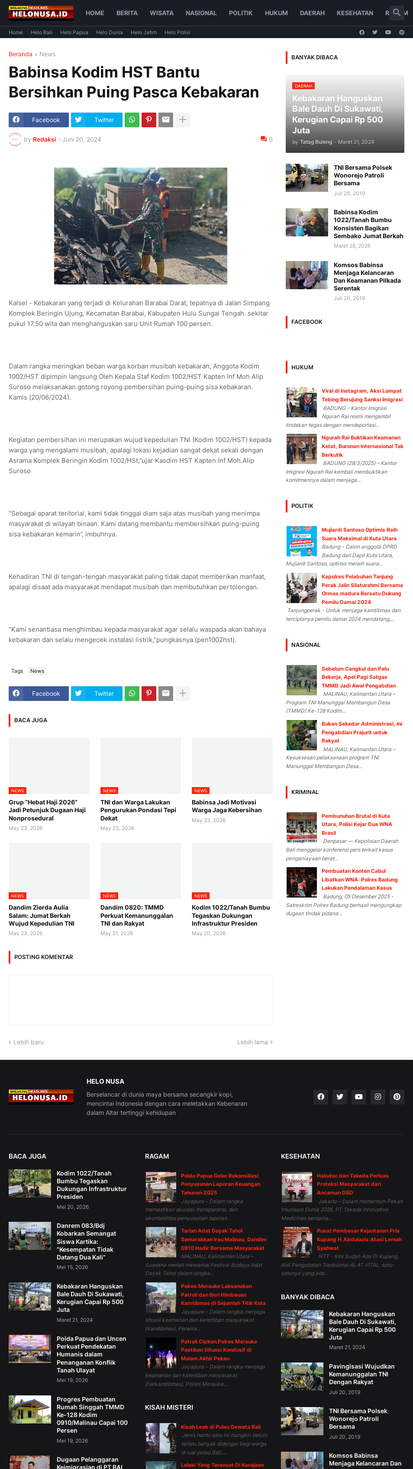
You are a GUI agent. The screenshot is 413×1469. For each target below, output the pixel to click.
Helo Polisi (177, 32)
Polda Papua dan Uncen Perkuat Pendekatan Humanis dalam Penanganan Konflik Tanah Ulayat (91, 1354)
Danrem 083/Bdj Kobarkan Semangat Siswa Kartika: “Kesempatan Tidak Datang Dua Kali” (86, 1241)
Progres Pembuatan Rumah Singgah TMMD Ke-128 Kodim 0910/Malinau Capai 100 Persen (92, 1414)
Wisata (162, 12)
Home (95, 12)
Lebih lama (252, 1042)
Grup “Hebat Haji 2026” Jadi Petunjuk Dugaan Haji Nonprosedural (47, 809)
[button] (397, 13)
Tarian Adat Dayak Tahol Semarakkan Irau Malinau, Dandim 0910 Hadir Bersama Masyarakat (224, 1239)
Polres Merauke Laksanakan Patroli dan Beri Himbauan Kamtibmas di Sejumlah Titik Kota (223, 1294)
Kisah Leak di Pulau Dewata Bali (221, 1427)
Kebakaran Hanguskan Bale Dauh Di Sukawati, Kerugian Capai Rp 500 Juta (90, 1298)
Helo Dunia (109, 32)
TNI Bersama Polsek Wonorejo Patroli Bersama (363, 175)
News (47, 54)
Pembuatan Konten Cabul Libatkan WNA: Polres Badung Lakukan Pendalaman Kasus (360, 879)
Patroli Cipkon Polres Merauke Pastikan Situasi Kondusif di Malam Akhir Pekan (219, 1350)
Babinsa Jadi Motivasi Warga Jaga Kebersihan (227, 806)
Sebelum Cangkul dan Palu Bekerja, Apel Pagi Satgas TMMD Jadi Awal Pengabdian (359, 677)
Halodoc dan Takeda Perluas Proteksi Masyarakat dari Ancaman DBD (353, 1184)
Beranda (20, 54)
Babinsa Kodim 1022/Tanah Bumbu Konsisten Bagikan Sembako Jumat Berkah (368, 223)
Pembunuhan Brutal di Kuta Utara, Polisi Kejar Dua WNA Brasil (357, 824)
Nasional (201, 12)
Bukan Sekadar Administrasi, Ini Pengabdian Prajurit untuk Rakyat (362, 732)
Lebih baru (28, 1042)
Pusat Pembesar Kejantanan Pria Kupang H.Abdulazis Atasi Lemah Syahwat (359, 1239)
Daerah (312, 12)
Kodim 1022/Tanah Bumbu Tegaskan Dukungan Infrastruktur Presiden (231, 915)
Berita (127, 12)
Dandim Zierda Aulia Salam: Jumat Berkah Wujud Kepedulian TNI (41, 915)
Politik (241, 12)
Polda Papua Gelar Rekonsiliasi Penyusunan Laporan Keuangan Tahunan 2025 (220, 1184)
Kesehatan (355, 12)
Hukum (276, 12)
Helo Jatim (144, 32)
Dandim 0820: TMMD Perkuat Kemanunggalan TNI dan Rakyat (136, 915)
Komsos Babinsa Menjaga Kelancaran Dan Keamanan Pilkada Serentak (367, 276)
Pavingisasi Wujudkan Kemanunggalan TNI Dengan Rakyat (362, 1373)
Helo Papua (74, 32)
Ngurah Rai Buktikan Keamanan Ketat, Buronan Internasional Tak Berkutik (362, 446)
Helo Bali (41, 32)
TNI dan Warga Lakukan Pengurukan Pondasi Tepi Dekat (138, 809)
